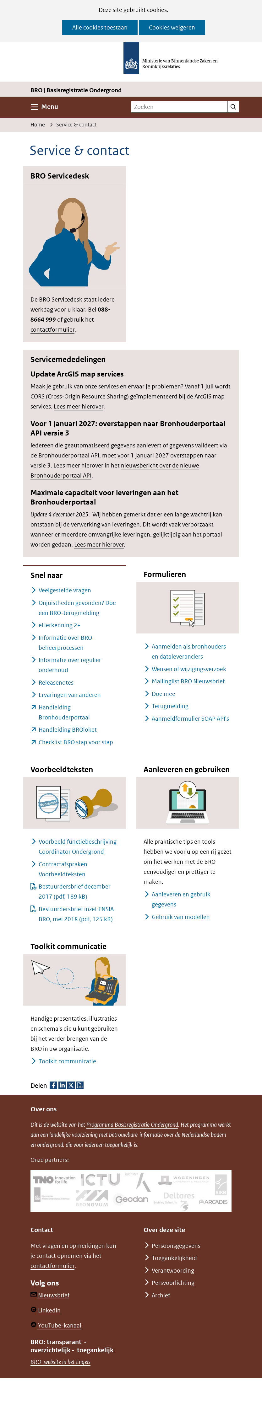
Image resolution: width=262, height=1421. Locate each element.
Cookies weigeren (172, 27)
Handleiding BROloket (68, 729)
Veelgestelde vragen (65, 590)
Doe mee (163, 693)
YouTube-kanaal (55, 1325)
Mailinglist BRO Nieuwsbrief (188, 681)
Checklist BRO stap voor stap (76, 742)
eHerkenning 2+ (60, 625)
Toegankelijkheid (174, 1258)
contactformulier (52, 329)
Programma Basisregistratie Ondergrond (132, 1124)
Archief (161, 1295)
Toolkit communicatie (67, 1061)
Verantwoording (173, 1270)
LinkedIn (45, 1310)
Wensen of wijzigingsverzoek (189, 669)
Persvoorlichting (173, 1282)
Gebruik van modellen (181, 917)
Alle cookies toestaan (100, 27)
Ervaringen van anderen (70, 694)
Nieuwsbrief (49, 1295)
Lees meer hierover (78, 406)
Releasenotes (56, 682)
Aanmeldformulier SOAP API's (190, 718)
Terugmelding (170, 706)
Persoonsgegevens (176, 1245)
